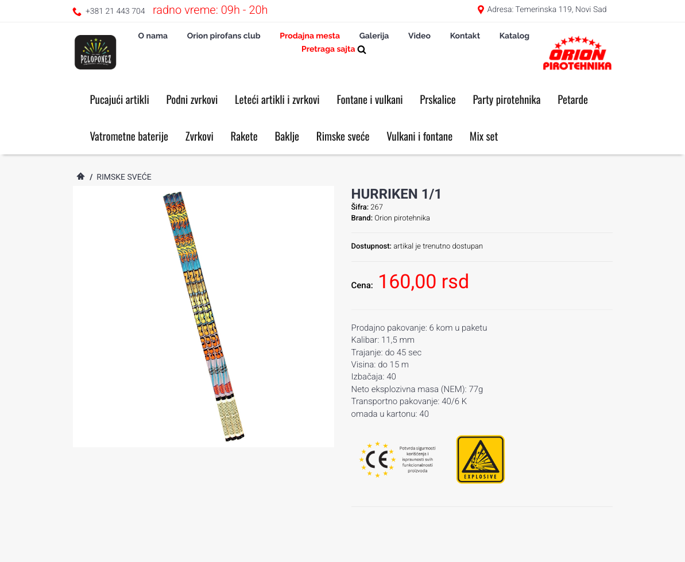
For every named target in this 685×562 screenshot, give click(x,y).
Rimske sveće (343, 136)
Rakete (244, 136)
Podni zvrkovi (192, 99)
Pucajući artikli (119, 99)
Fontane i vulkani (369, 99)
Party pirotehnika (506, 99)
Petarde (573, 99)
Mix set (484, 136)
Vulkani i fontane (419, 136)
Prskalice (438, 99)
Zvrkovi (199, 136)
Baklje (287, 136)
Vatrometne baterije (129, 136)
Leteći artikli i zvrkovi (277, 99)
